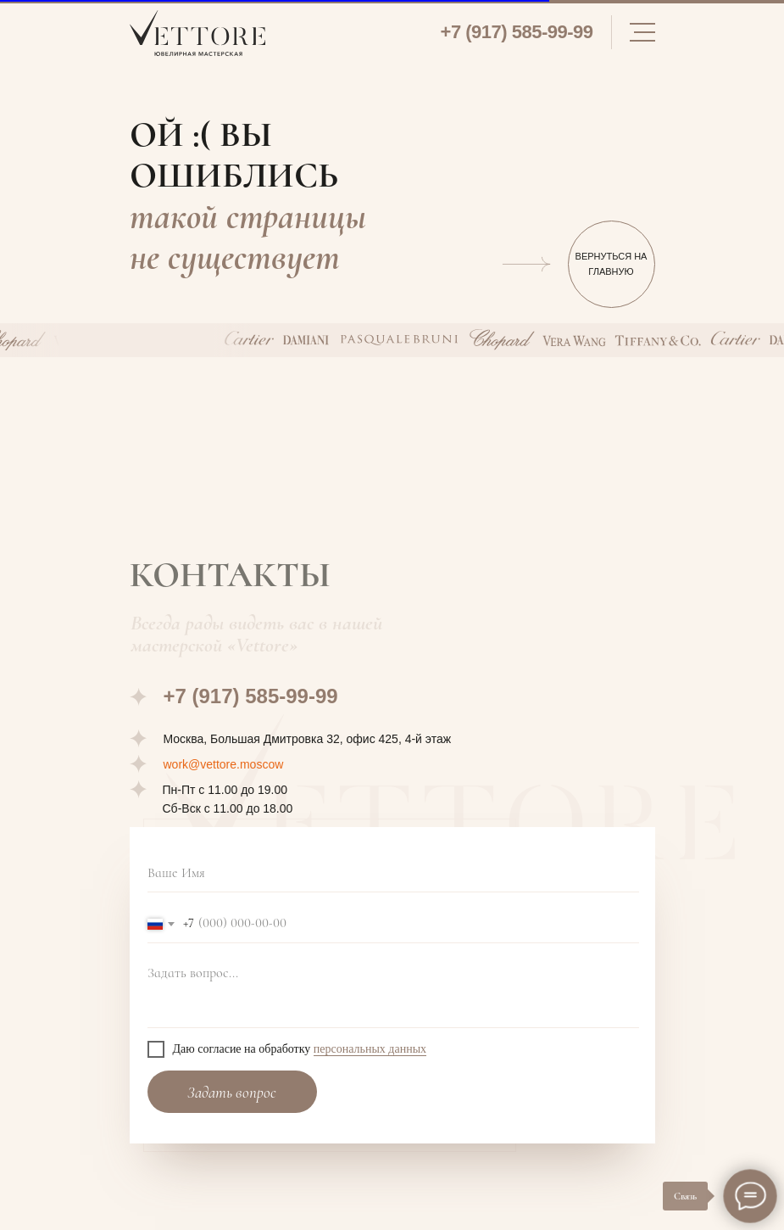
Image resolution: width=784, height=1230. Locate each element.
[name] (393, 873)
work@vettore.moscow (224, 764)
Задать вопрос (231, 1092)
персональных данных (370, 1049)
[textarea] (393, 992)
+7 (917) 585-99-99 (517, 31)
